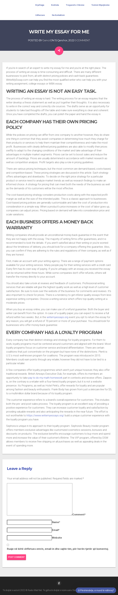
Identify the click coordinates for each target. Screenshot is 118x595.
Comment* (79, 514)
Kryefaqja (39, 5)
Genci (46, 40)
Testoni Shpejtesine (100, 5)
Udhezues (40, 15)
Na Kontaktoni (58, 15)
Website (57, 537)
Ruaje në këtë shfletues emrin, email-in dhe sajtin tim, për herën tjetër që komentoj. (58, 548)
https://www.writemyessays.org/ (45, 415)
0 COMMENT (82, 40)
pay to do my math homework (45, 377)
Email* (55, 530)
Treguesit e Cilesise (75, 5)
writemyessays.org (57, 317)
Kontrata (55, 5)
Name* (56, 522)
